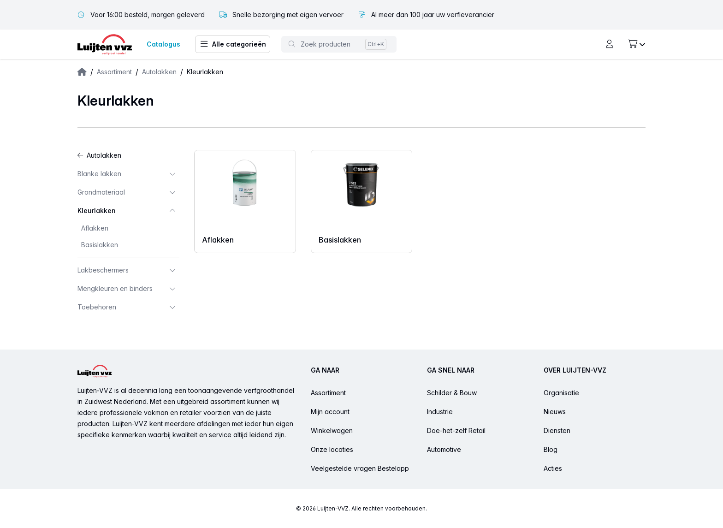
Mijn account (330, 411)
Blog (550, 449)
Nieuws (555, 411)
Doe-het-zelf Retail (456, 430)
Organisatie (561, 393)
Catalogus (163, 44)
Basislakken (99, 245)
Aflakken (94, 228)
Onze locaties (332, 449)
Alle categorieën (232, 44)
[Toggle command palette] (339, 44)
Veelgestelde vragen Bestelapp (360, 468)
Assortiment (114, 72)
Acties (553, 468)
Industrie (440, 411)
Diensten (557, 430)
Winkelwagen (332, 430)
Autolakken (159, 72)
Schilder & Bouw (452, 393)
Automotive (444, 449)
